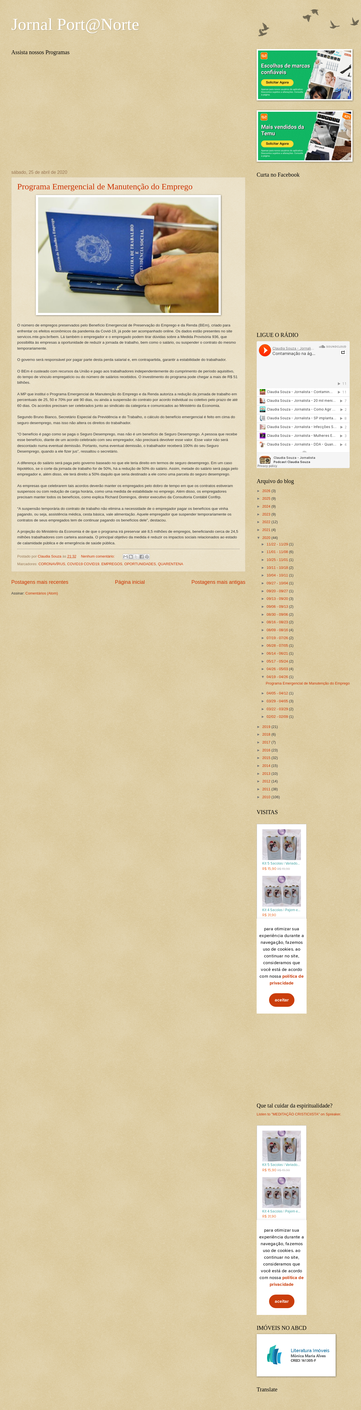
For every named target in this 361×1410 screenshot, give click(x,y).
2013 (266, 773)
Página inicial (130, 582)
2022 (266, 522)
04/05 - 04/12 (278, 693)
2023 (266, 514)
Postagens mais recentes (39, 582)
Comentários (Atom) (41, 593)
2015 (266, 758)
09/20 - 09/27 (278, 591)
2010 (266, 797)
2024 (266, 506)
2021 (266, 530)
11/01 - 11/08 (278, 552)
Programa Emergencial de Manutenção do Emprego (105, 186)
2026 (266, 491)
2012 (266, 781)
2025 (266, 498)
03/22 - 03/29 (278, 709)
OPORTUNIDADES (140, 564)
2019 (266, 727)
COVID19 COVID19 (83, 564)
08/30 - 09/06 (278, 614)
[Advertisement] (303, 1058)
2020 (266, 538)
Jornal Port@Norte (75, 24)
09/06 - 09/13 (278, 606)
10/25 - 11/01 (278, 560)
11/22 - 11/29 (278, 544)
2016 (266, 750)
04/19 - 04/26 (278, 677)
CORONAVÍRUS (51, 564)
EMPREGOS (111, 564)
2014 (266, 766)
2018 (266, 734)
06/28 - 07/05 (278, 645)
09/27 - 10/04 (278, 583)
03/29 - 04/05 (278, 701)
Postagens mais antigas (218, 582)
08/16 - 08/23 (278, 622)
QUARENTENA (170, 564)
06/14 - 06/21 (278, 653)
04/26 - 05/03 (278, 669)
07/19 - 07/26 (278, 638)
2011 (266, 789)
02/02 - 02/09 (278, 716)
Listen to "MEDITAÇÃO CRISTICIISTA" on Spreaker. (299, 1114)
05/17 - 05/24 (278, 661)
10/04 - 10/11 (278, 575)
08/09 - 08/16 (278, 630)
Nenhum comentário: (98, 556)
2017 (266, 742)
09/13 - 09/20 (278, 599)
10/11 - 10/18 (278, 567)
